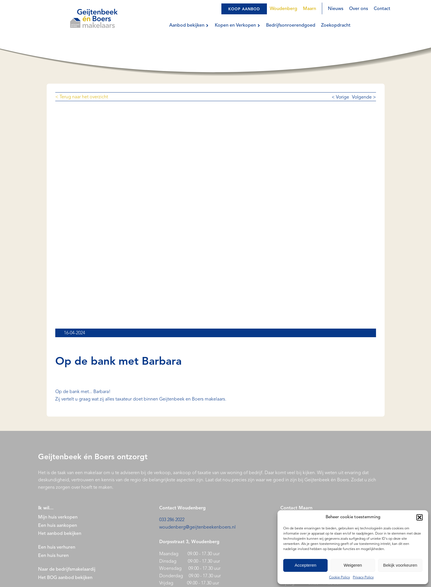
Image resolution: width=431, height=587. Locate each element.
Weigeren (353, 565)
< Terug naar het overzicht (81, 97)
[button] (419, 517)
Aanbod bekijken (189, 25)
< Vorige (340, 97)
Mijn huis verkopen (58, 517)
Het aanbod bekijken (59, 533)
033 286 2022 (171, 520)
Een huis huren (53, 555)
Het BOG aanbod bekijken (65, 578)
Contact (382, 9)
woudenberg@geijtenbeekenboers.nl (197, 527)
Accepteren (305, 565)
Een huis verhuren (57, 547)
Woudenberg (283, 9)
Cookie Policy (339, 577)
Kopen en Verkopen (237, 25)
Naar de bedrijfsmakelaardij (66, 569)
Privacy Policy (363, 577)
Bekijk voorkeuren (400, 565)
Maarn (309, 9)
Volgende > (364, 97)
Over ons (358, 9)
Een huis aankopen (57, 525)
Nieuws (335, 9)
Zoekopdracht (336, 25)
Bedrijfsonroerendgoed (290, 25)
